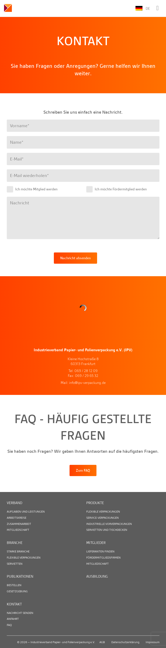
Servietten (14, 564)
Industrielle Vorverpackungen (109, 524)
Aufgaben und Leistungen (26, 511)
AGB (102, 642)
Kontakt (14, 604)
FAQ (9, 625)
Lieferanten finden (100, 551)
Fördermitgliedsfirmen (103, 557)
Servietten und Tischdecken (106, 530)
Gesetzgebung (17, 591)
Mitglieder (96, 542)
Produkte (95, 502)
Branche (14, 542)
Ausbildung (97, 576)
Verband (14, 502)
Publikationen (20, 576)
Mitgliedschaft (18, 530)
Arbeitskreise (16, 518)
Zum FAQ (83, 470)
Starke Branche (18, 551)
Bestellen (14, 585)
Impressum (152, 642)
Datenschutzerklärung (125, 642)
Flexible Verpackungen (103, 511)
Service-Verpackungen (102, 518)
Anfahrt (13, 619)
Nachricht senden (20, 613)
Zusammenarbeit (19, 524)
